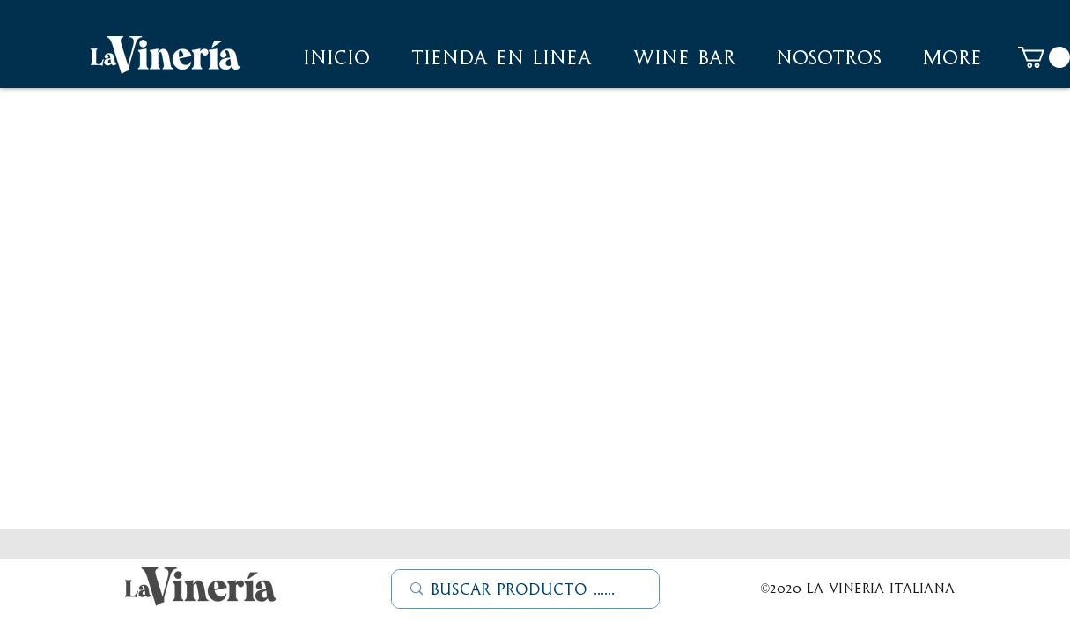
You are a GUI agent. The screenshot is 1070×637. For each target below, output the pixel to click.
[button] (829, 57)
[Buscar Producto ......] (526, 589)
